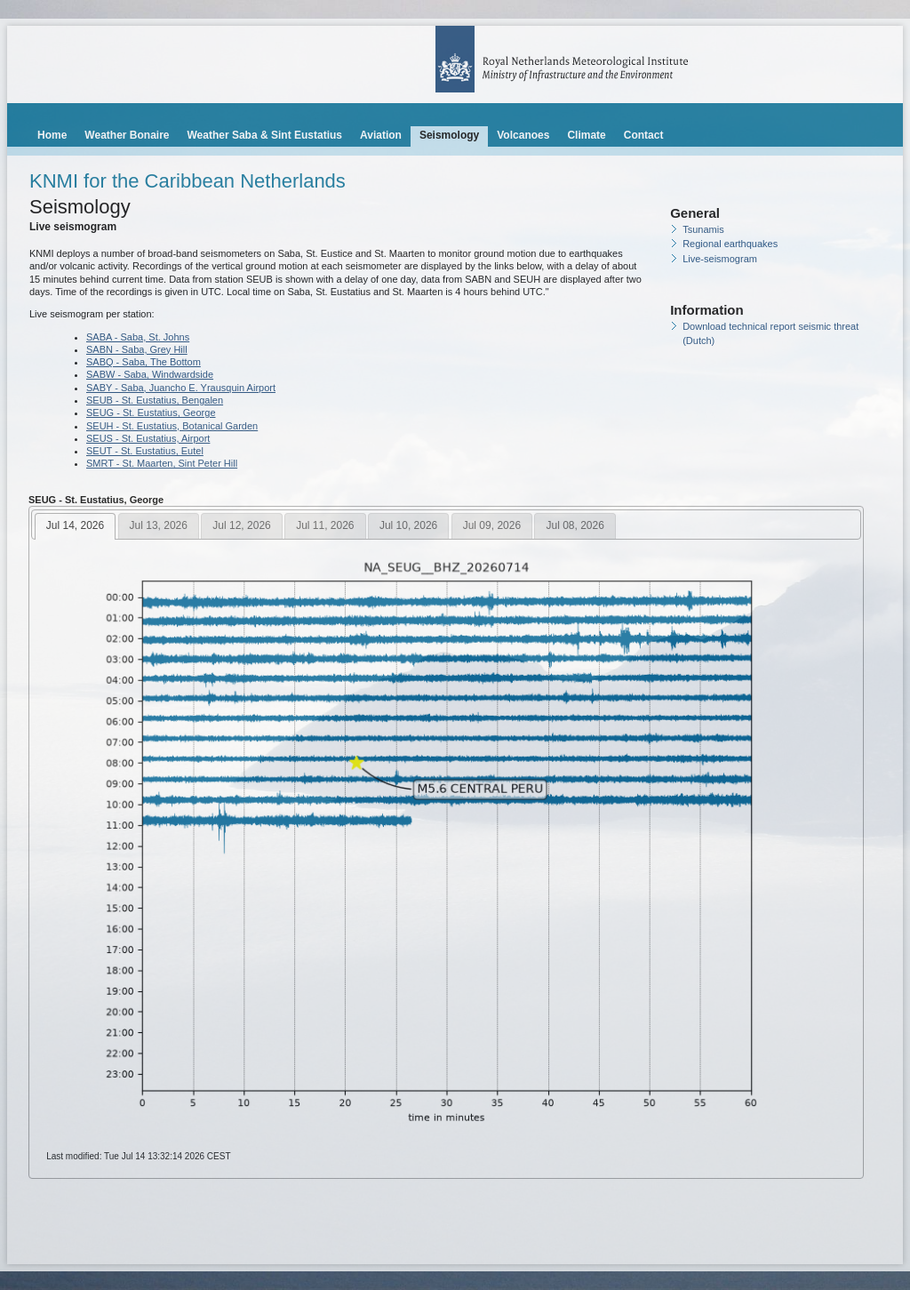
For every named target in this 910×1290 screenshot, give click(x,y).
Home (52, 135)
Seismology (449, 135)
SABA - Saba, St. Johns (137, 337)
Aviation (381, 135)
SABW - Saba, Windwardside (149, 374)
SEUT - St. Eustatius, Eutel (145, 450)
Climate (586, 135)
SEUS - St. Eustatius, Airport (148, 438)
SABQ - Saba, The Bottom (143, 362)
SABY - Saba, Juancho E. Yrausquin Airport (180, 387)
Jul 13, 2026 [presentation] (159, 525)
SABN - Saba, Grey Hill (137, 349)
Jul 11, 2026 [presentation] (325, 525)
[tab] (75, 526)
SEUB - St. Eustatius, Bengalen (154, 400)
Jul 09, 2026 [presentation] (492, 525)
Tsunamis (702, 229)
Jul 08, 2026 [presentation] (574, 525)
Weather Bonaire (126, 135)
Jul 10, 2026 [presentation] (408, 525)
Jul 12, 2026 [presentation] (241, 525)
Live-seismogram (719, 258)
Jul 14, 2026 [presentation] (75, 525)
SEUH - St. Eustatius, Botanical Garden (172, 426)
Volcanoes (523, 135)
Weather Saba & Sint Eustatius (264, 135)
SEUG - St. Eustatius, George (151, 412)
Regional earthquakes (730, 243)
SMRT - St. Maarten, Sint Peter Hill (161, 463)
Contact (644, 135)
